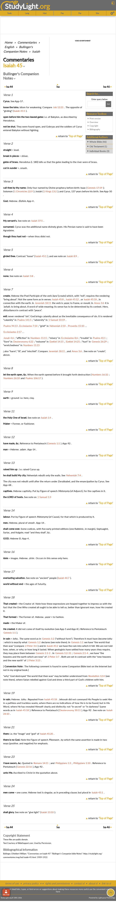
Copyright (94, 126)
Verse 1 (8, 95)
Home (9, 42)
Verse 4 (8, 214)
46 (106, 86)
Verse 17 (8, 571)
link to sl (106, 883)
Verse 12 (8, 437)
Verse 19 (8, 693)
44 (9, 86)
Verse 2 (8, 143)
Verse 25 (8, 806)
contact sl (79, 883)
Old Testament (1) (98, 146)
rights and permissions (57, 883)
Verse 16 (8, 552)
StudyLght (21, 6)
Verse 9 (8, 391)
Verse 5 (8, 249)
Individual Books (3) (99, 151)
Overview (94, 122)
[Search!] (108, 104)
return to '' (70, 136)
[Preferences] (112, 13)
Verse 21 (8, 727)
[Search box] (96, 104)
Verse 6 (8, 269)
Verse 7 (8, 289)
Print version (95, 118)
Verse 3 (8, 181)
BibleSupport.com (25, 843)
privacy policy (31, 883)
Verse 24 (8, 786)
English (9, 47)
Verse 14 (8, 510)
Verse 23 (8, 756)
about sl (93, 883)
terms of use (12, 883)
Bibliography (95, 129)
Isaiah (36, 51)
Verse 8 (8, 368)
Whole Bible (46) (97, 141)
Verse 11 (8, 411)
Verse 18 (8, 597)
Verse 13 (8, 462)
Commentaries (27, 42)
